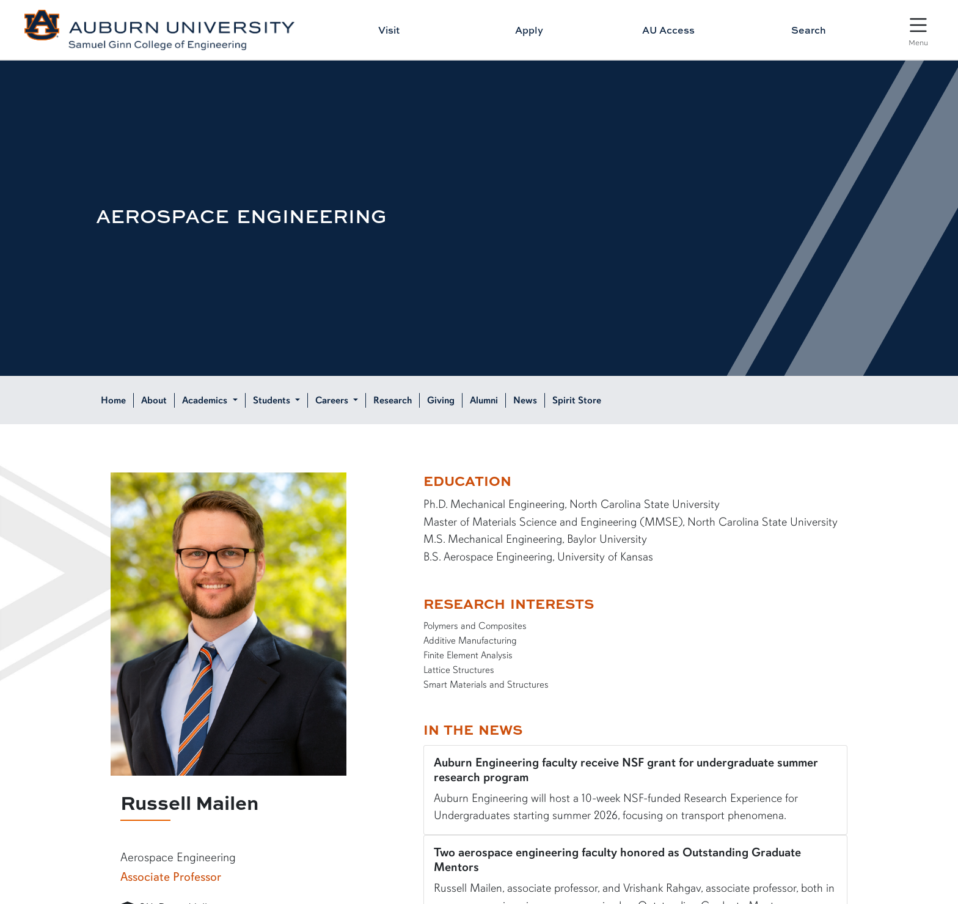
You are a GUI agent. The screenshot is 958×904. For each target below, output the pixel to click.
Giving (441, 400)
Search (808, 30)
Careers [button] (333, 400)
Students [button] (273, 400)
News (525, 400)
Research (392, 400)
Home (113, 400)
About (154, 400)
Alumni (484, 400)
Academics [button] (206, 400)
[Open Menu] (918, 30)
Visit (389, 30)
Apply (529, 30)
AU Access (668, 30)
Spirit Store (576, 400)
